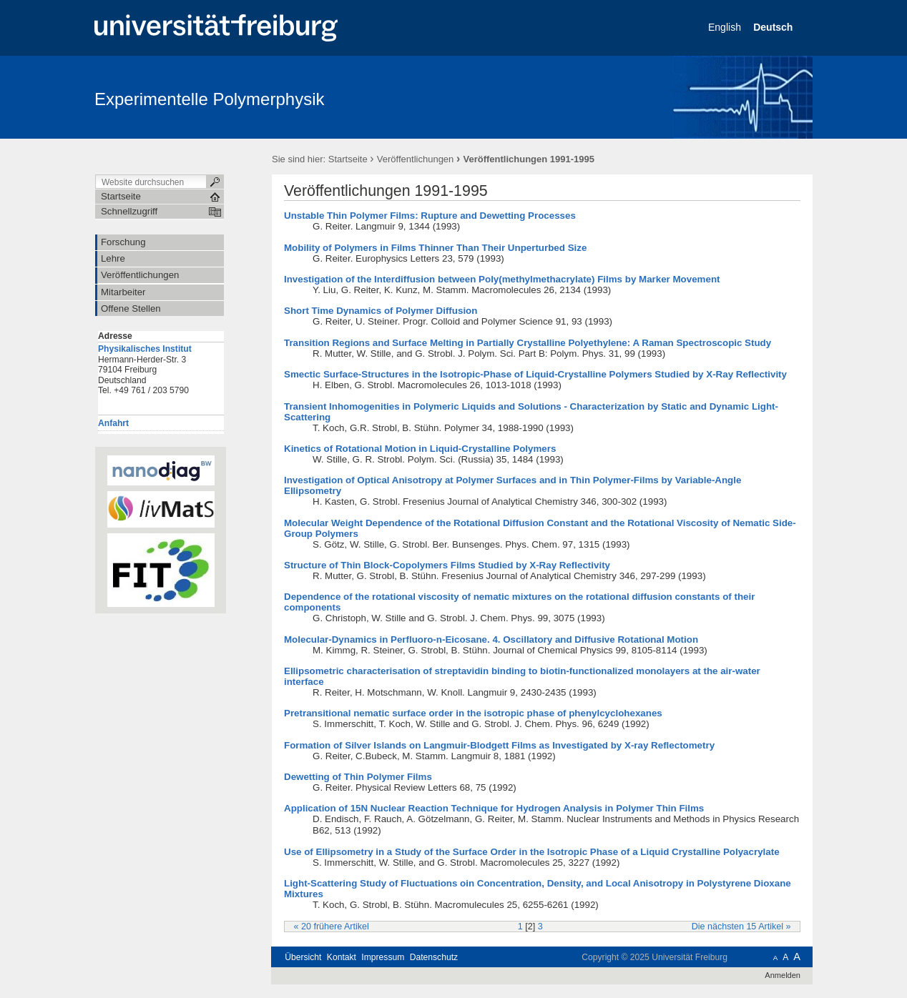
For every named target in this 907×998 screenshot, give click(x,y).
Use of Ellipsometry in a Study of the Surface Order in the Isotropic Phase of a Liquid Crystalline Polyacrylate (532, 851)
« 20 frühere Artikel (331, 927)
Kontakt (341, 957)
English (726, 27)
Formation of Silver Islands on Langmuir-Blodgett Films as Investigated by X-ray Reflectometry (499, 745)
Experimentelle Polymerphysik (209, 99)
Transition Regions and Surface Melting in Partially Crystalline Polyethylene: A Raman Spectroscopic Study (527, 342)
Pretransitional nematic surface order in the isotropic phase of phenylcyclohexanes (473, 713)
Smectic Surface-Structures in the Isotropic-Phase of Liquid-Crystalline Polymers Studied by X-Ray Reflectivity (535, 374)
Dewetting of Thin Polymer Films (358, 776)
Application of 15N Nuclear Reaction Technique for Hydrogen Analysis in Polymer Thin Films (494, 808)
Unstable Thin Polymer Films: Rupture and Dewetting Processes (430, 215)
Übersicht (303, 957)
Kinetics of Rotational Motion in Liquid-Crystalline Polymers (420, 448)
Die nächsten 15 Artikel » (741, 927)
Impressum (382, 957)
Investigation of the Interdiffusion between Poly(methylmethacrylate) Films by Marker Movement (502, 279)
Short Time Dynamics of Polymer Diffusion (380, 310)
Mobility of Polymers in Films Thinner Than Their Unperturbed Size (435, 247)
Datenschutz (434, 957)
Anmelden (782, 975)
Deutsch (774, 27)
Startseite (348, 159)
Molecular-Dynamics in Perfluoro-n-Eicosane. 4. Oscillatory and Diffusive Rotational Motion (491, 639)
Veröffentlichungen (415, 159)
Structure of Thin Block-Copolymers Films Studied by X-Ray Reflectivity (447, 565)
